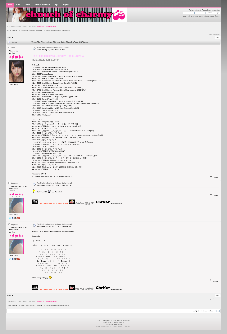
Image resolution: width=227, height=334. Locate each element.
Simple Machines (123, 320)
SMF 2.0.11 (101, 320)
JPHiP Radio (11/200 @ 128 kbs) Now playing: (31, 26)
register (216, 10)
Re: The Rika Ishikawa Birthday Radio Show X (54, 183)
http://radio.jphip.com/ (45, 59)
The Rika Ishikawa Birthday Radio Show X (53, 47)
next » (218, 34)
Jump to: (196, 311)
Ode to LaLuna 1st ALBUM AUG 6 (53, 204)
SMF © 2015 (111, 320)
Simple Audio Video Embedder (113, 322)
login (209, 10)
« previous (212, 34)
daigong (14, 183)
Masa (13, 48)
